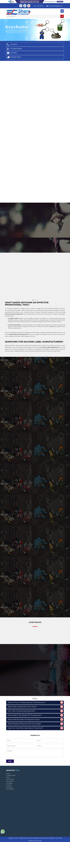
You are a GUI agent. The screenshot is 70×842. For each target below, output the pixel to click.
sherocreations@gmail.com (54, 6)
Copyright (10, 838)
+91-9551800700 (38, 6)
